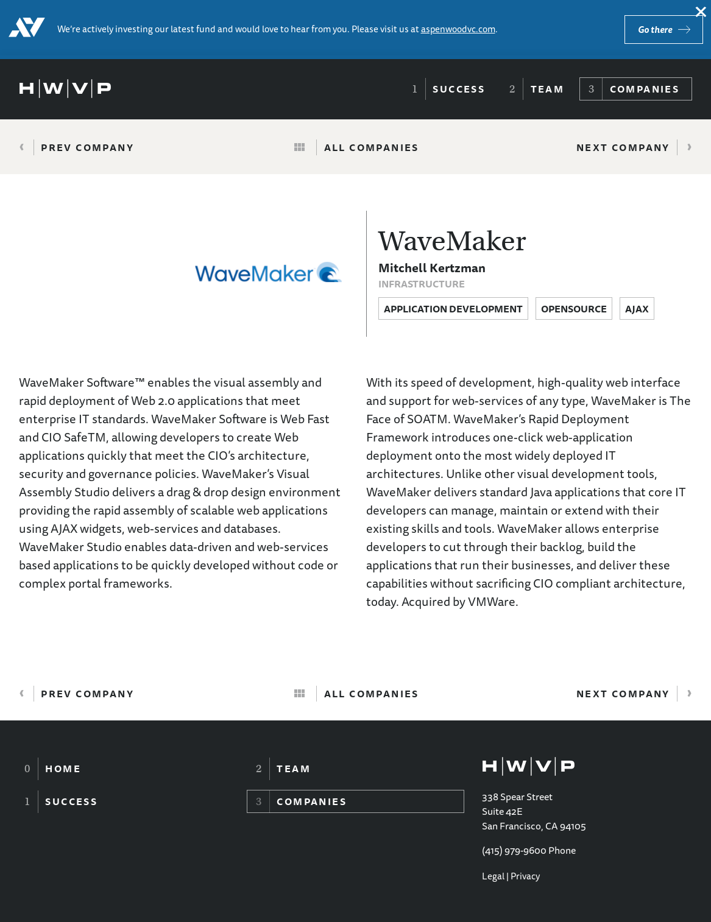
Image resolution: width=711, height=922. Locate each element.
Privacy (525, 876)
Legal (493, 876)
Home (63, 768)
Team (548, 89)
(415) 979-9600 (514, 850)
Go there (655, 30)
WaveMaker (452, 241)
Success (459, 89)
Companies (645, 89)
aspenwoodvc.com (458, 29)
